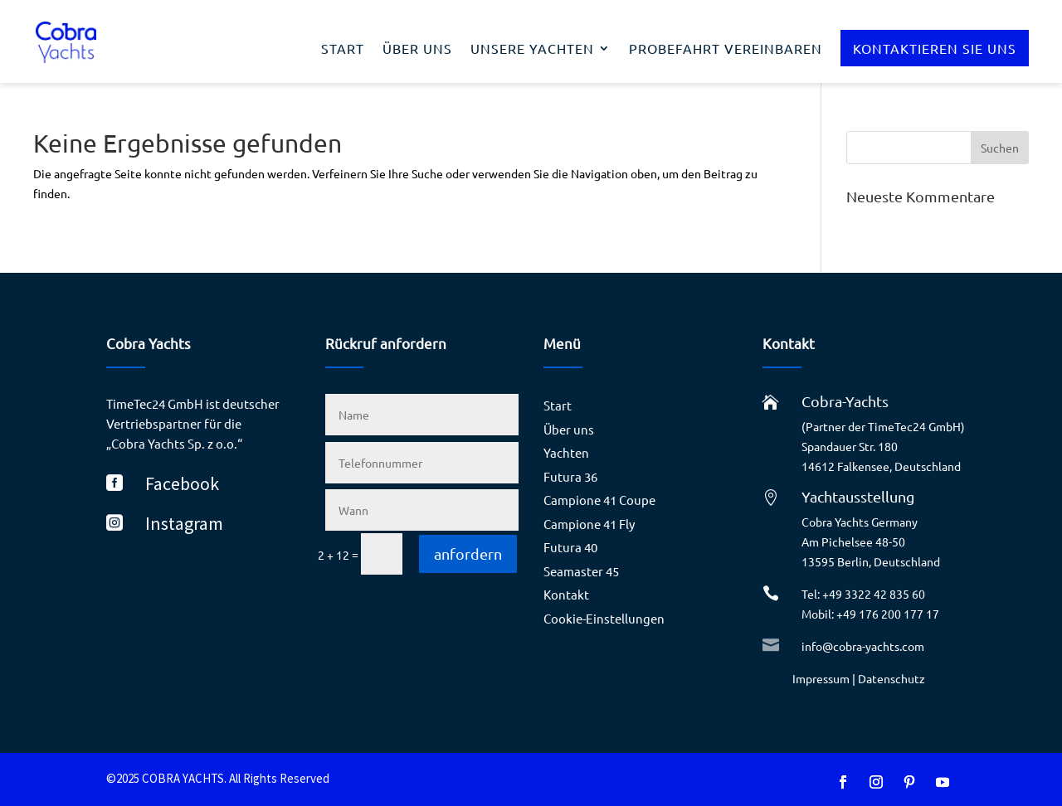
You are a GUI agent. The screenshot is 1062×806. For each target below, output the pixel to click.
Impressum (821, 678)
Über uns (417, 49)
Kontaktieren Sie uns (934, 48)
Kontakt (566, 594)
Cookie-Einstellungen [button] (604, 618)
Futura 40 (570, 547)
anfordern (468, 553)
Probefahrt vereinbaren (725, 49)
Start (342, 49)
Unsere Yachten (532, 49)
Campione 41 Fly (589, 524)
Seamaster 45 (581, 571)
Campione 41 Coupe (599, 499)
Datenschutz (891, 678)
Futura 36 (570, 476)
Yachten (566, 452)
